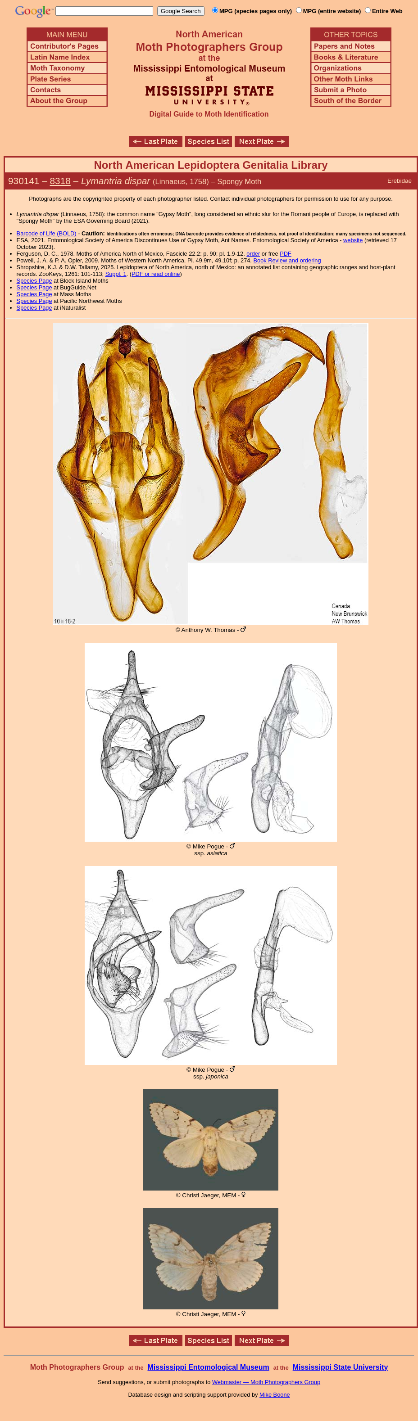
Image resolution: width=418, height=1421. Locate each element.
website (353, 240)
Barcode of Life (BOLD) (47, 233)
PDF (285, 253)
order (253, 253)
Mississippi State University (340, 1367)
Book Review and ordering (287, 260)
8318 (60, 181)
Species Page (34, 280)
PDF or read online (156, 274)
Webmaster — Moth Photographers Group (266, 1382)
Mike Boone (274, 1394)
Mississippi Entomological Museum (208, 1367)
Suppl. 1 (116, 274)
